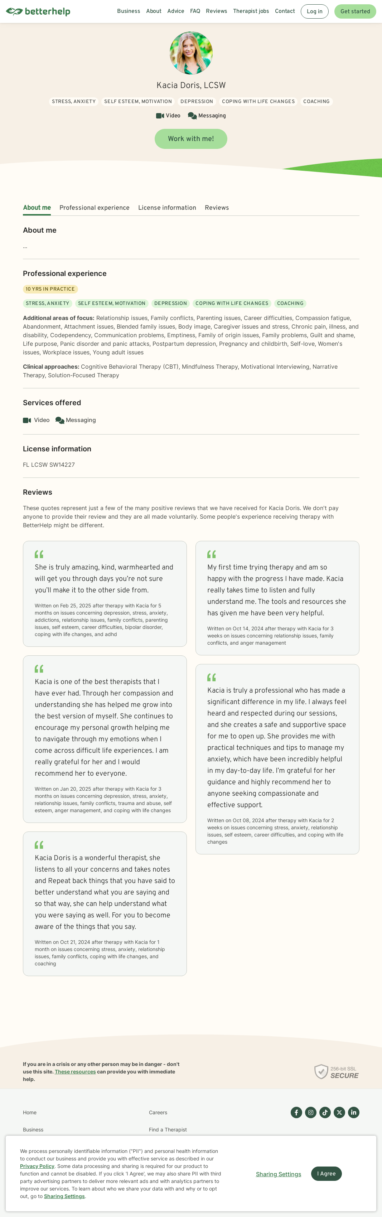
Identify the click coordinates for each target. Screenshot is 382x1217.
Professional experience (94, 208)
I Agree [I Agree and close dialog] (326, 1174)
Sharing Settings (64, 1196)
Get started (355, 11)
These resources (75, 1071)
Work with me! (191, 139)
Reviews (217, 208)
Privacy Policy (37, 1166)
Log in (315, 11)
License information (167, 208)
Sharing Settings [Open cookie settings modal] (278, 1174)
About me (37, 208)
